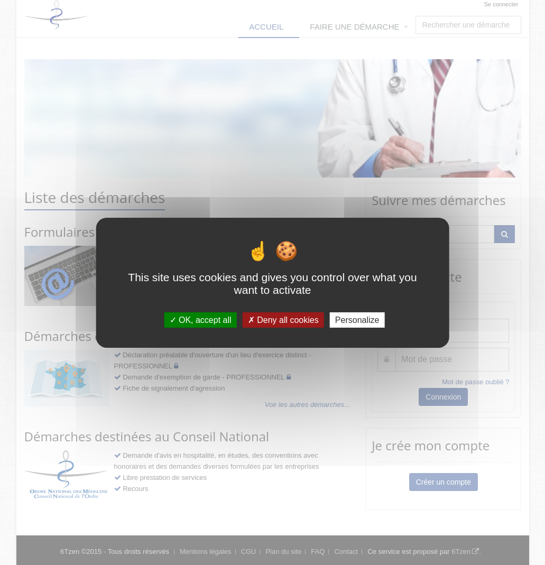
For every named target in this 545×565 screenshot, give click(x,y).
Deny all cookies (283, 319)
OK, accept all (201, 319)
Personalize (357, 319)
